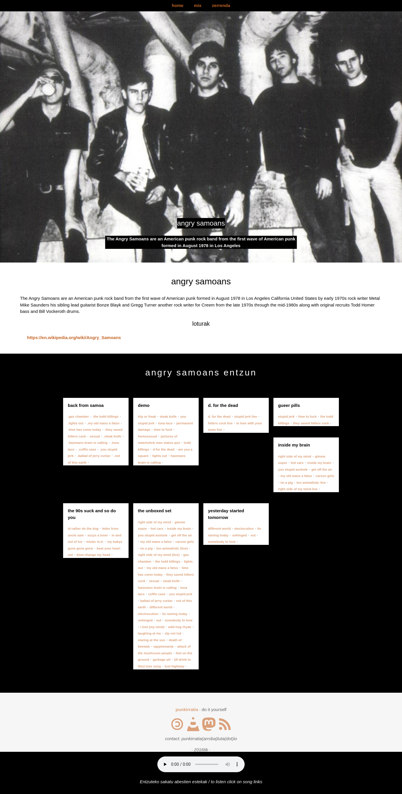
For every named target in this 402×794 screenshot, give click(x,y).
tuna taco (165, 423)
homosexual (147, 436)
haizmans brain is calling (157, 587)
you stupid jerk (180, 594)
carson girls (325, 476)
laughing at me (149, 633)
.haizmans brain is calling (87, 442)
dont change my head (93, 554)
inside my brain (319, 463)
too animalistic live (311, 482)
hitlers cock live (220, 423)
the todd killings (167, 561)
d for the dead (163, 449)
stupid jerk (286, 416)
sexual (95, 436)
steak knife (168, 416)
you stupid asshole (293, 469)
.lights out (75, 423)
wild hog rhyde (179, 627)
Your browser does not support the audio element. (201, 764)
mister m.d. (95, 541)
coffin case (157, 594)
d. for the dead (219, 416)
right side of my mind (294, 456)
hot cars (297, 463)
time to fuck (163, 429)
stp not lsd (173, 633)
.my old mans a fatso (103, 423)
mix (198, 5)
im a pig (286, 482)
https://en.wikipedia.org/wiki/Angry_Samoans (74, 337)
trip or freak (147, 416)
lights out (159, 456)
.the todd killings (105, 416)
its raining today (174, 614)
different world (161, 607)
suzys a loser (98, 535)
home (178, 5)
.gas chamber (78, 416)
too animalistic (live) (172, 548)
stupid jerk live (245, 416)
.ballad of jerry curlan (94, 456)
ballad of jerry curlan (156, 600)
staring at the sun (151, 640)
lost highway (174, 666)
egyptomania (163, 646)
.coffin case (87, 449)
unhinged (145, 620)
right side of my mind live (298, 489)
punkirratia (186, 709)
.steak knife (112, 436)
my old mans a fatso (296, 476)
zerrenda (221, 5)
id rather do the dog (83, 528)
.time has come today (84, 429)
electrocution (148, 614)
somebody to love (179, 620)
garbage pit (161, 659)
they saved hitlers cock (311, 423)
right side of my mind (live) (158, 554)
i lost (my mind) (152, 627)
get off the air (321, 469)
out (159, 620)
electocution (244, 528)
